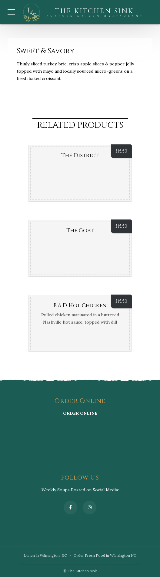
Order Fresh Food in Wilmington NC (105, 555)
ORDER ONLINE (80, 413)
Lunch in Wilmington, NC (45, 555)
